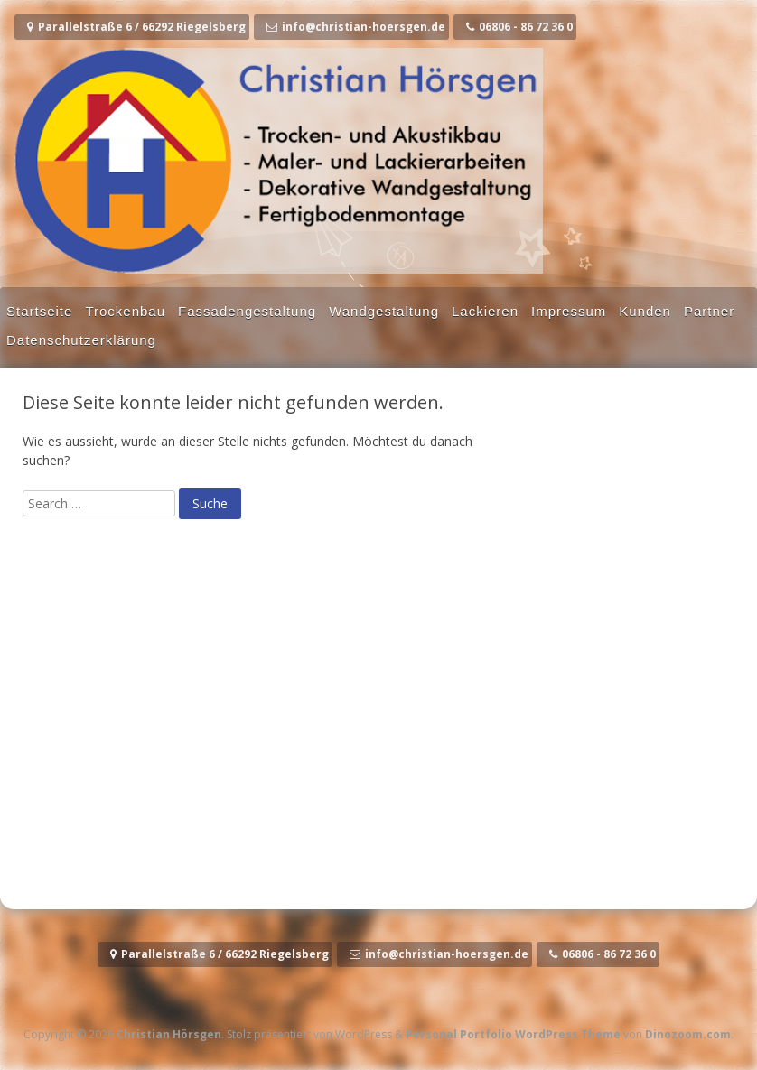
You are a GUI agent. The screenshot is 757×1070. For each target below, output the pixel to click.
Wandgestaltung (384, 311)
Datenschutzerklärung (81, 340)
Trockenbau (125, 311)
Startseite (39, 311)
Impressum (568, 311)
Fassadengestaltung (247, 311)
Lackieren (485, 311)
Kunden (645, 311)
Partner (709, 311)
